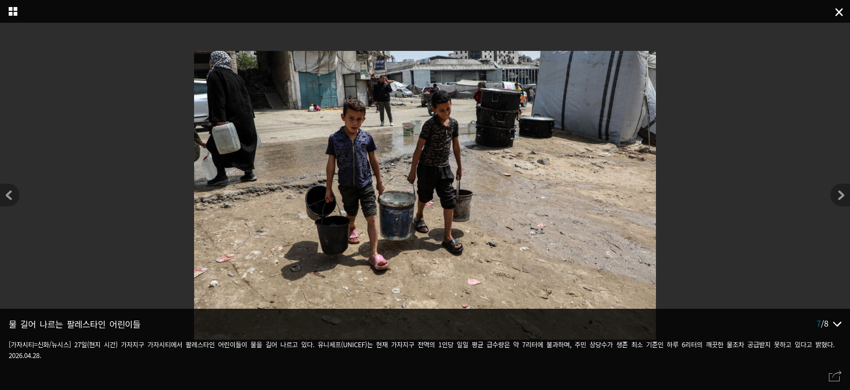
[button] (840, 195)
